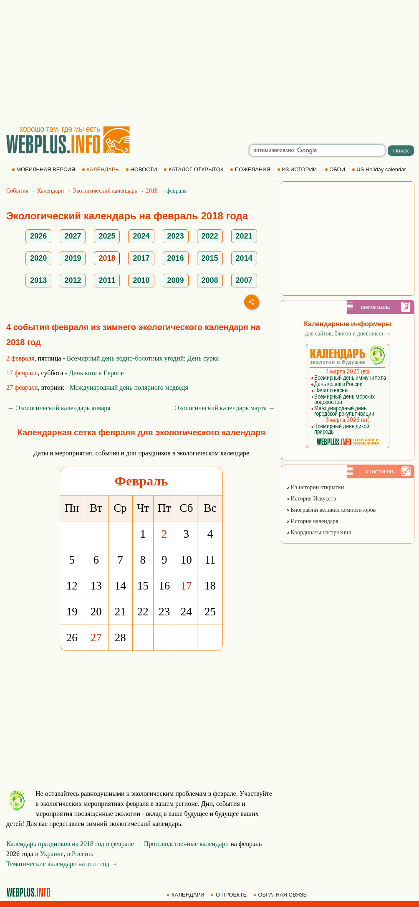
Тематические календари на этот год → (62, 863)
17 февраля (22, 372)
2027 (72, 236)
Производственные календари (186, 843)
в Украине (49, 853)
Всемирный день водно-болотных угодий (125, 358)
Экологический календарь (105, 191)
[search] (317, 150)
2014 (244, 258)
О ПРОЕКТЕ (229, 895)
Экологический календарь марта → (225, 408)
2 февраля (20, 358)
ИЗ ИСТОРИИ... (300, 169)
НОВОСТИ (142, 169)
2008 (210, 280)
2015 (210, 258)
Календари (50, 191)
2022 (210, 236)
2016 (175, 258)
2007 (244, 280)
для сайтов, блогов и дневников (348, 333)
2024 (141, 236)
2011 (106, 280)
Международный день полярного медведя (129, 387)
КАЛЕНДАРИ (186, 895)
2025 (106, 236)
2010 (141, 280)
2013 (38, 280)
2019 (72, 258)
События (17, 191)
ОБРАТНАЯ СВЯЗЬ (280, 895)
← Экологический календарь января (59, 408)
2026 (38, 236)
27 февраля (22, 387)
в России (79, 853)
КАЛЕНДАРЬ (101, 169)
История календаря (312, 521)
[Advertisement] (209, 62)
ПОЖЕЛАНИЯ (251, 169)
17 (186, 585)
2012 (72, 280)
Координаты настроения (318, 532)
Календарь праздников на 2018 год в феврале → (74, 843)
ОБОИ (336, 169)
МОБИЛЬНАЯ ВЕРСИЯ (44, 169)
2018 (152, 191)
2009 (175, 280)
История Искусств (311, 498)
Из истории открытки (315, 487)
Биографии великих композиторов (331, 510)
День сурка (203, 358)
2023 (175, 236)
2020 (38, 258)
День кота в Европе (96, 372)
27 (96, 637)
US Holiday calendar (380, 169)
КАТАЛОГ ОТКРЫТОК (194, 169)
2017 (141, 258)
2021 (244, 236)
